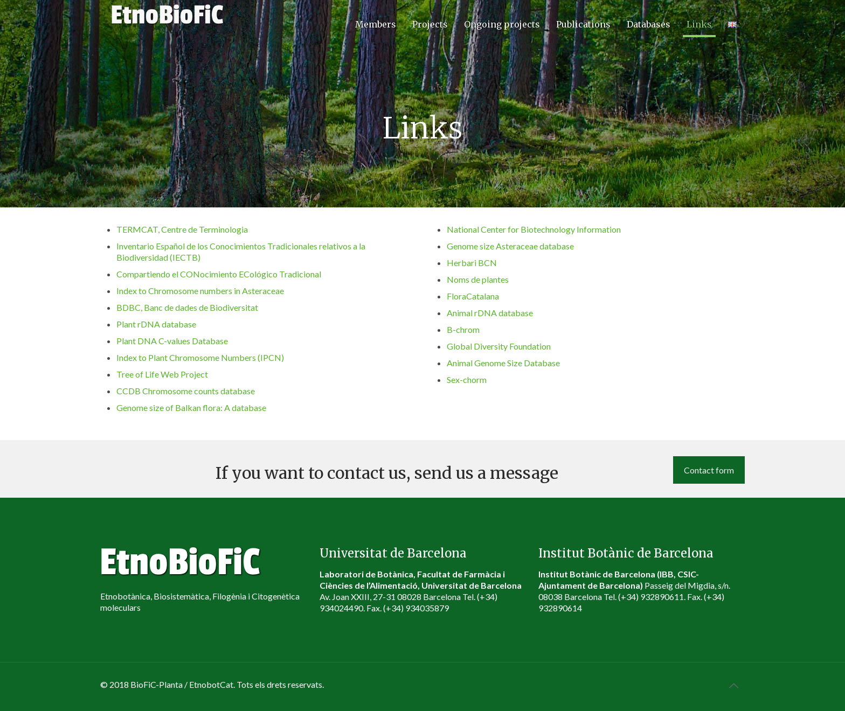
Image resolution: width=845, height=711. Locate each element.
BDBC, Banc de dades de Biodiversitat (187, 307)
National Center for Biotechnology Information (534, 229)
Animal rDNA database (490, 313)
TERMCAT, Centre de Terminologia (182, 229)
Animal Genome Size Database (503, 363)
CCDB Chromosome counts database (185, 391)
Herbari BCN (472, 262)
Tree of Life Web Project (162, 374)
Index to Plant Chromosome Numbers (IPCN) (200, 357)
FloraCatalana (473, 296)
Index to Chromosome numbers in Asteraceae (200, 290)
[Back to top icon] (733, 685)
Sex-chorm (467, 379)
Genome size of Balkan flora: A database (191, 407)
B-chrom (463, 329)
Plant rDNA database (156, 324)
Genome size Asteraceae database (510, 246)
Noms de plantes (478, 279)
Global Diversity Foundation (499, 346)
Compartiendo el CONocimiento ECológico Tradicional (218, 274)
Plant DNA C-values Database (172, 341)
